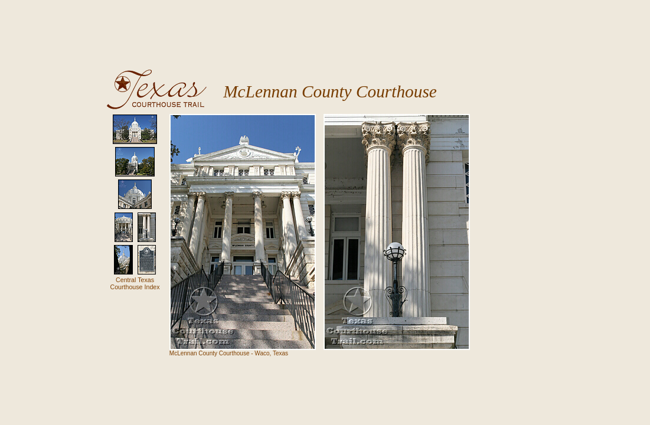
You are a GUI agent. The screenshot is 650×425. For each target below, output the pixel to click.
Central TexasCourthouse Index (134, 283)
